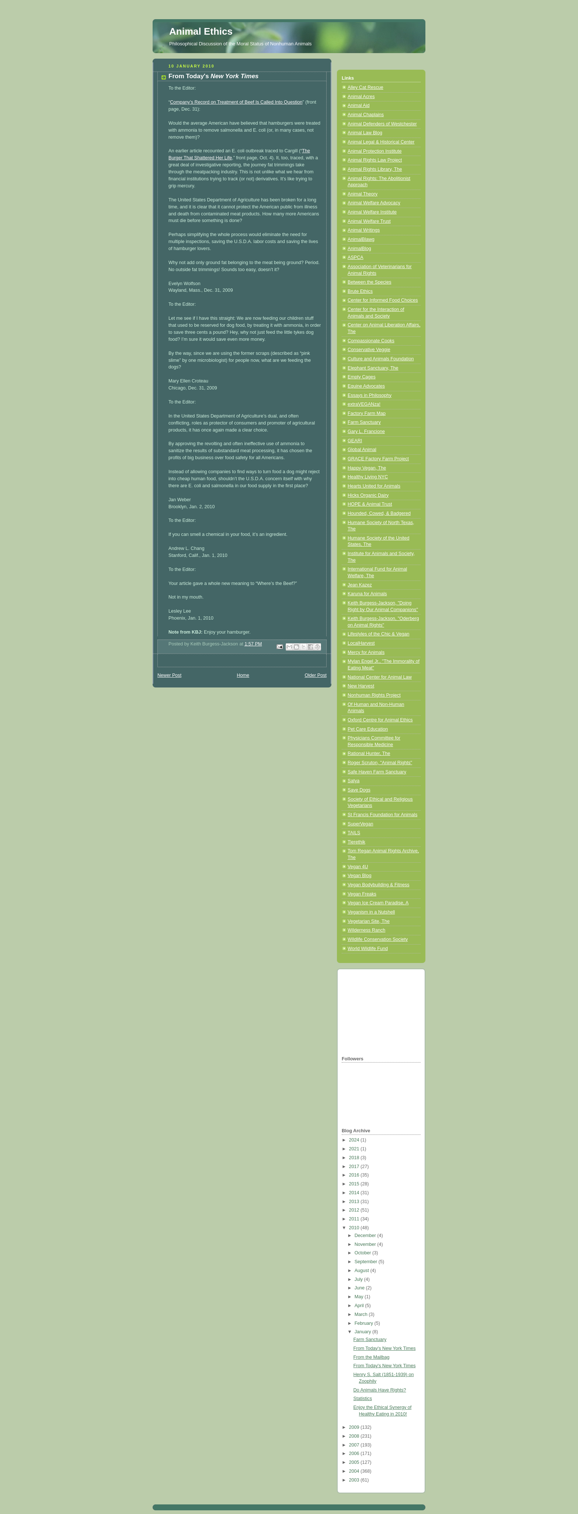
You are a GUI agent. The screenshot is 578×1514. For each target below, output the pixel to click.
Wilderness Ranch (366, 930)
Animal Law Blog (365, 132)
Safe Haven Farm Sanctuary (377, 772)
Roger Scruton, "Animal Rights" (380, 762)
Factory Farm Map (367, 413)
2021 (355, 1148)
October (363, 1252)
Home (243, 675)
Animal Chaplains (366, 114)
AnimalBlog (359, 248)
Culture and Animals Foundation (381, 358)
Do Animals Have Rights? (380, 1390)
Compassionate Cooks (371, 340)
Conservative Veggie (369, 349)
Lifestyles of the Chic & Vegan (379, 634)
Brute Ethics (360, 291)
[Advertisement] (378, 1011)
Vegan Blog (360, 875)
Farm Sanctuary (364, 422)
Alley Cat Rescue (365, 87)
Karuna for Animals (367, 593)
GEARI (355, 440)
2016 (355, 1175)
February (365, 1323)
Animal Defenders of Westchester (382, 124)
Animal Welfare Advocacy (374, 202)
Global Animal (362, 449)
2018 (355, 1157)
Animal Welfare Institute (372, 212)
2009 (355, 1427)
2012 (355, 1210)
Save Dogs (359, 790)
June (360, 1287)
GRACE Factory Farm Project (378, 458)
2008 (355, 1436)
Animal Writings (364, 230)
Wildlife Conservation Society (378, 939)
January (363, 1331)
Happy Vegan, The (367, 468)
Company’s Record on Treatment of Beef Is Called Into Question (236, 102)
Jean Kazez (360, 585)
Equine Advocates (366, 386)
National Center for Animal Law (380, 677)
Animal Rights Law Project (375, 160)
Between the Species (369, 282)
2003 (355, 1480)
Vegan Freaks (362, 894)
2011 (355, 1219)
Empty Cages (362, 377)
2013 (355, 1201)
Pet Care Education (368, 729)
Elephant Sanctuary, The (373, 368)
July (359, 1279)
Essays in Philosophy (369, 395)
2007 (355, 1445)
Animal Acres (361, 96)
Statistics (363, 1398)
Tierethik (356, 842)
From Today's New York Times (385, 1348)
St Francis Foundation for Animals (382, 814)
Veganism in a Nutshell (371, 912)
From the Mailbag (372, 1357)
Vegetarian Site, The (369, 921)
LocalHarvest (361, 643)
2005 (355, 1462)
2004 (355, 1471)
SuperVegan (360, 824)
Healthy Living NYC (368, 476)
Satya (353, 780)
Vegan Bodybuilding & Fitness (379, 884)
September (367, 1261)
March (362, 1314)
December (366, 1235)
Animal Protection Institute (374, 151)
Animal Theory (362, 194)
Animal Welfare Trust (369, 221)
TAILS (354, 832)
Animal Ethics (201, 31)
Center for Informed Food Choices (383, 300)
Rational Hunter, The (369, 753)
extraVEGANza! (364, 404)
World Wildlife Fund (368, 948)
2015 (355, 1183)
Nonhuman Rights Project (374, 695)
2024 (355, 1140)
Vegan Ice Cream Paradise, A (378, 902)
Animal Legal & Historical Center (381, 142)
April (360, 1305)
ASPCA (355, 257)
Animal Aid (359, 105)
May (360, 1296)
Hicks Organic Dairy (368, 495)
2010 (355, 1227)
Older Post (315, 675)
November (366, 1244)
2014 (355, 1192)
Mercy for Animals (366, 652)
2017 (355, 1166)
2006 (355, 1453)
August (362, 1270)
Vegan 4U (358, 866)
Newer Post (169, 675)
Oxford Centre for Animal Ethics (380, 720)
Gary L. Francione (366, 431)
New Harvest (361, 686)
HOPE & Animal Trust (370, 504)
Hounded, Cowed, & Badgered (379, 513)
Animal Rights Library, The (375, 169)
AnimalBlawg (361, 239)
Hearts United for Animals (374, 486)
